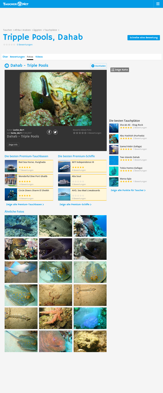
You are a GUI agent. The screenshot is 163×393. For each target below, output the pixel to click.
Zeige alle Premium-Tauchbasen (24, 204)
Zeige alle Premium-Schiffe (74, 204)
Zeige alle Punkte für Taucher (127, 190)
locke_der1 (16, 133)
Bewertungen (17, 56)
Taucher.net (15, 4)
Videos (39, 56)
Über (5, 56)
